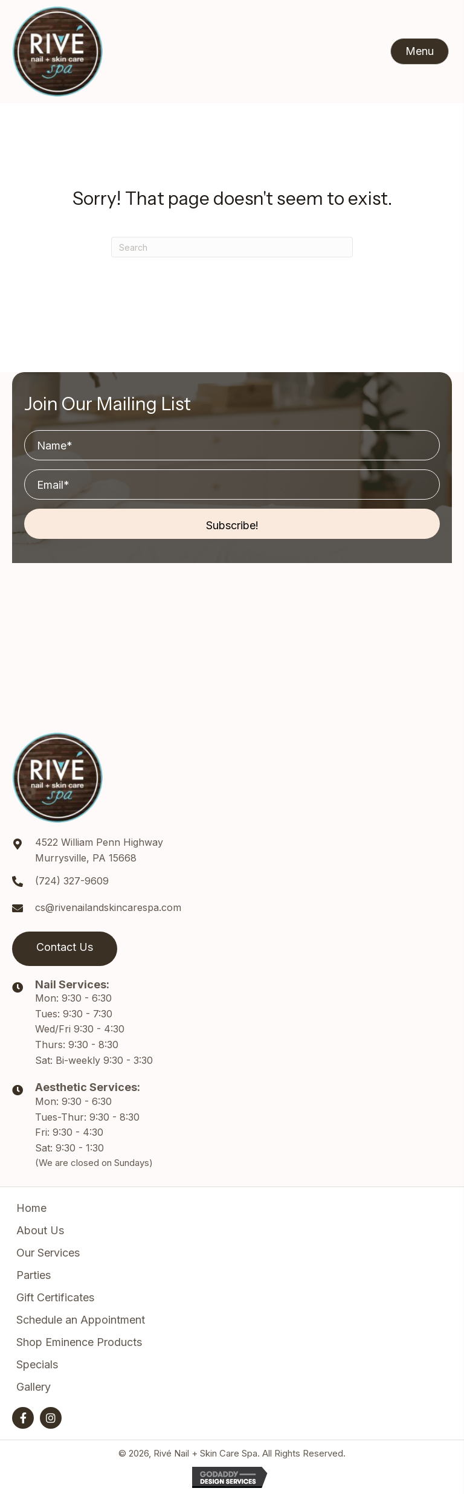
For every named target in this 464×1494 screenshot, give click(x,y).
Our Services (48, 1252)
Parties (33, 1275)
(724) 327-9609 (72, 881)
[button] (419, 51)
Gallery (33, 1386)
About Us (40, 1230)
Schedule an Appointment (80, 1319)
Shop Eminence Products (79, 1342)
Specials (37, 1364)
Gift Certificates (55, 1297)
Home (31, 1208)
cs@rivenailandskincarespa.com (108, 907)
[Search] (232, 247)
